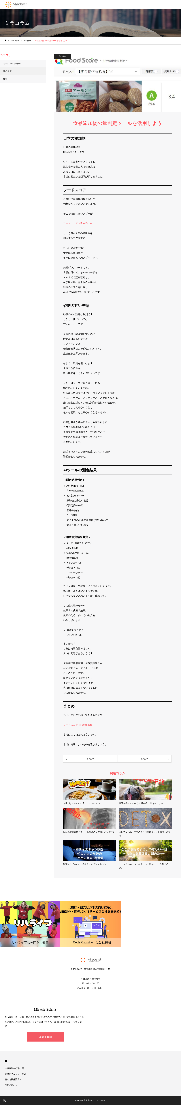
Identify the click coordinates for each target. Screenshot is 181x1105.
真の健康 (62, 56)
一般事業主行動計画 (14, 1068)
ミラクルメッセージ (12, 63)
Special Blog (45, 1037)
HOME (6, 1061)
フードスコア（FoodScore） (79, 223)
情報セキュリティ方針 (15, 1074)
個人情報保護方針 (13, 1079)
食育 (5, 79)
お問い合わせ (11, 1085)
